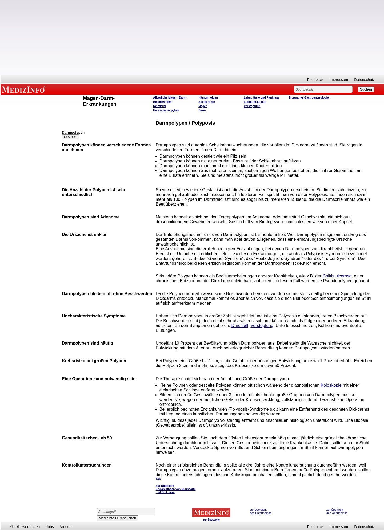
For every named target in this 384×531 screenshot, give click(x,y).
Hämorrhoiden (208, 97)
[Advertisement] (192, 37)
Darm (202, 110)
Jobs (50, 527)
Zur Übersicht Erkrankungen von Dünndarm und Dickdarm (176, 489)
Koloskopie (331, 385)
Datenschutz (364, 79)
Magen (202, 106)
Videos (65, 527)
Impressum (339, 79)
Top (158, 478)
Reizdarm (159, 106)
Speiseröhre (206, 101)
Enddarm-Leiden (255, 101)
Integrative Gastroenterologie (309, 97)
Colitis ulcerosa (337, 276)
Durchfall (239, 325)
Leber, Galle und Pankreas (261, 97)
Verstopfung (252, 106)
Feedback (315, 79)
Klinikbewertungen (24, 527)
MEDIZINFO (25, 89)
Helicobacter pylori (166, 110)
